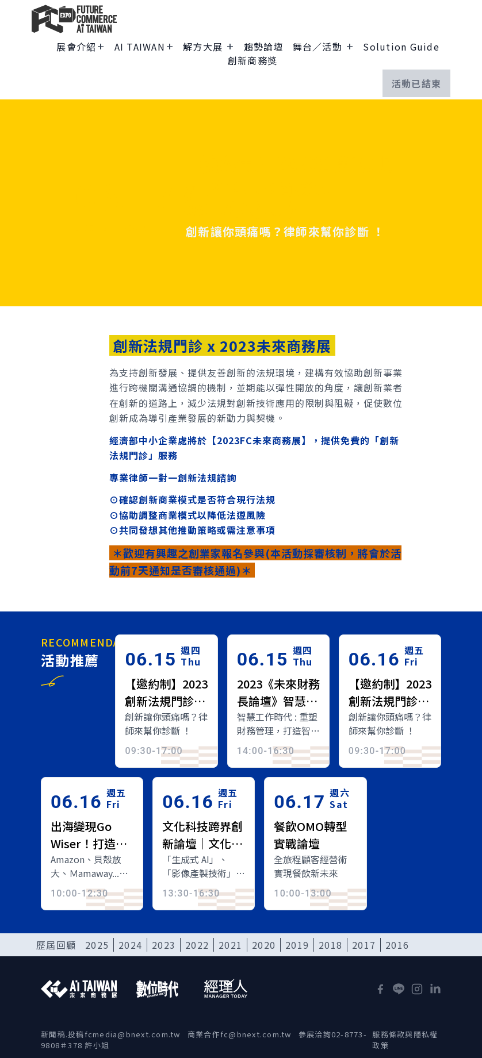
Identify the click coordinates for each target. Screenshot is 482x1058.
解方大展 (204, 46)
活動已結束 (416, 83)
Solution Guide (401, 46)
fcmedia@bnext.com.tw (133, 1034)
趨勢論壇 (264, 46)
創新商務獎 (252, 60)
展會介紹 (76, 46)
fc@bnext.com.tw (256, 1034)
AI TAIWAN (139, 46)
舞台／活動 (319, 46)
